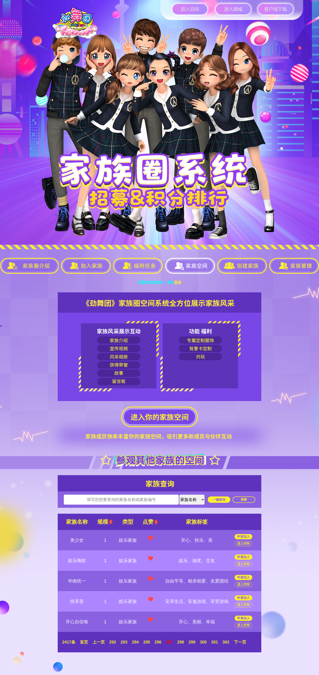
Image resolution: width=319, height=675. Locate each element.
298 (180, 642)
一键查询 (219, 499)
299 (191, 642)
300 (203, 642)
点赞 (151, 522)
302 (226, 642)
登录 (177, 282)
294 (135, 642)
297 (169, 642)
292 (112, 642)
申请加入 (243, 536)
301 (214, 642)
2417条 (68, 642)
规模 (105, 522)
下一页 (240, 642)
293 (124, 642)
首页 (84, 642)
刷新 (244, 499)
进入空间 (243, 543)
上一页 (99, 642)
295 (146, 642)
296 (158, 642)
